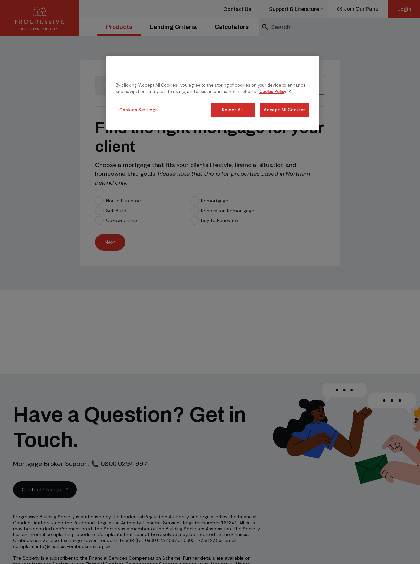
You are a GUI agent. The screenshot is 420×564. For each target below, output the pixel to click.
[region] (212, 93)
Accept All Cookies (285, 110)
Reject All (232, 110)
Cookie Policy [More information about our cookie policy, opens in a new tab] (272, 91)
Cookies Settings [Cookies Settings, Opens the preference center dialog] (138, 110)
